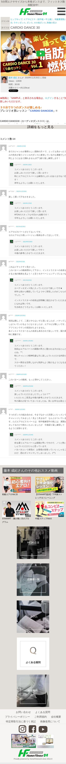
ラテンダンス (20, 23)
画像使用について (50, 721)
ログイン (49, 98)
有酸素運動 (60, 19)
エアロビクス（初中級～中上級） (39, 19)
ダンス (30, 23)
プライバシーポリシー (17, 716)
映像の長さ (52, 23)
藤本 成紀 (13, 78)
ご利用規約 (40, 716)
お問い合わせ (23, 712)
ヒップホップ (16, 19)
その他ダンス (40, 23)
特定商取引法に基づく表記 (21, 721)
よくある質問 (42, 712)
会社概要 (56, 716)
